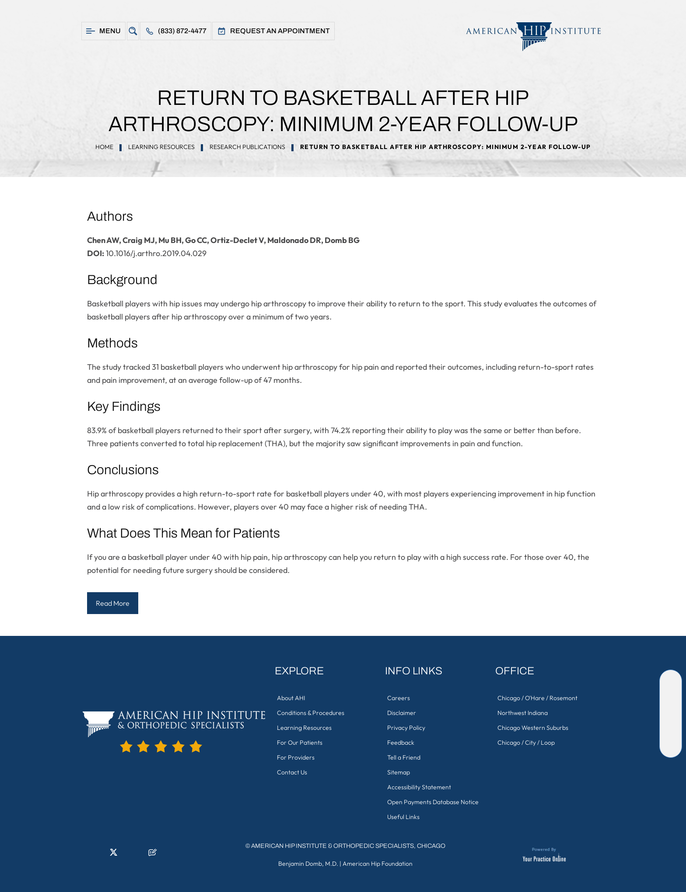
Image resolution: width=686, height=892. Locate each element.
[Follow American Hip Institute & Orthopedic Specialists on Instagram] (670, 720)
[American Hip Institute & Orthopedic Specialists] (529, 36)
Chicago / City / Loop (526, 742)
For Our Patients (299, 742)
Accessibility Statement (419, 787)
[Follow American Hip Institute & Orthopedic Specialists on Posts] (670, 746)
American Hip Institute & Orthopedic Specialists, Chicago (348, 846)
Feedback (400, 742)
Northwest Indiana (522, 713)
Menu (110, 31)
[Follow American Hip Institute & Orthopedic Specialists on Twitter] (670, 707)
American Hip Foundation (378, 864)
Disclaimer (401, 713)
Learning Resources (161, 147)
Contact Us (292, 772)
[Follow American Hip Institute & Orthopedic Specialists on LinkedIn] (670, 694)
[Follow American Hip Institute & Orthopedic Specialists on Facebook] (670, 680)
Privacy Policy (406, 728)
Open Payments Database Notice (433, 802)
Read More (113, 603)
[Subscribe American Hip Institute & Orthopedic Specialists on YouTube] (670, 733)
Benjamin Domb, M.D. (308, 864)
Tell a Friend (403, 757)
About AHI (291, 698)
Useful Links (403, 817)
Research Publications (247, 147)
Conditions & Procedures (310, 713)
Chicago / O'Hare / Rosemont (537, 698)
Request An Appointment (280, 31)
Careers (398, 698)
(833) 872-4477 (182, 31)
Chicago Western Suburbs (532, 728)
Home (104, 147)
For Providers (296, 757)
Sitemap (398, 772)
